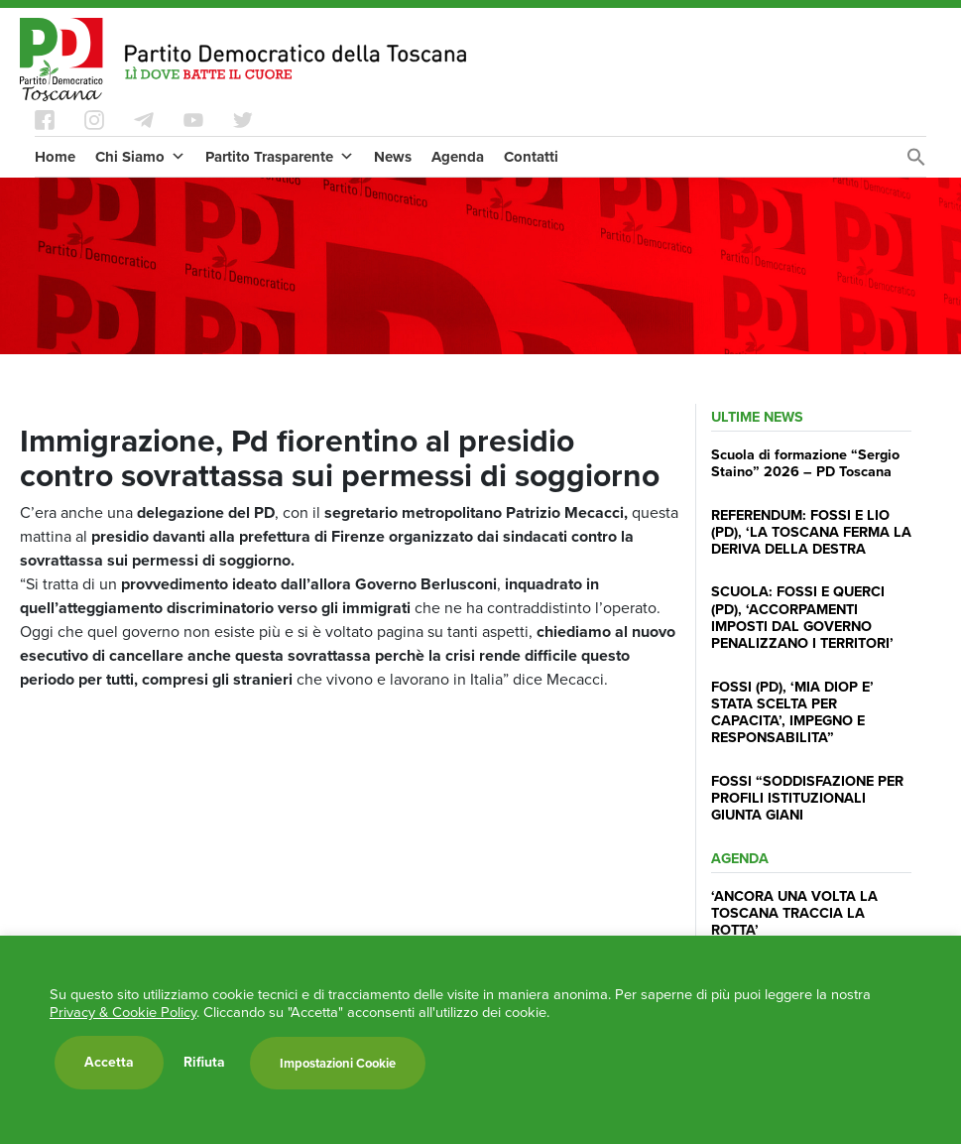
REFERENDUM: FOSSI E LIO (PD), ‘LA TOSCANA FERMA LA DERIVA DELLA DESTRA (811, 532)
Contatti (531, 157)
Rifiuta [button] (204, 1063)
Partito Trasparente (279, 157)
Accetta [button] (109, 1062)
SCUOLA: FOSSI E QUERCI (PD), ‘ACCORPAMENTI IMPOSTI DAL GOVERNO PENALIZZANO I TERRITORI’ (802, 617)
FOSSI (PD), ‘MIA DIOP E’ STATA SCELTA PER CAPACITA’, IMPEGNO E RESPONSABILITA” (792, 712)
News (393, 157)
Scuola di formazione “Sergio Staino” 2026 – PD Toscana (805, 463)
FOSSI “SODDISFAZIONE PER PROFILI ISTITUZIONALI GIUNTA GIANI (807, 798)
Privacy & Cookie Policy (123, 1012)
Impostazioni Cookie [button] (338, 1063)
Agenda (457, 157)
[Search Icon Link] (916, 162)
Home (55, 157)
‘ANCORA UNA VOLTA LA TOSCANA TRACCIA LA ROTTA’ (794, 913)
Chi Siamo (140, 157)
